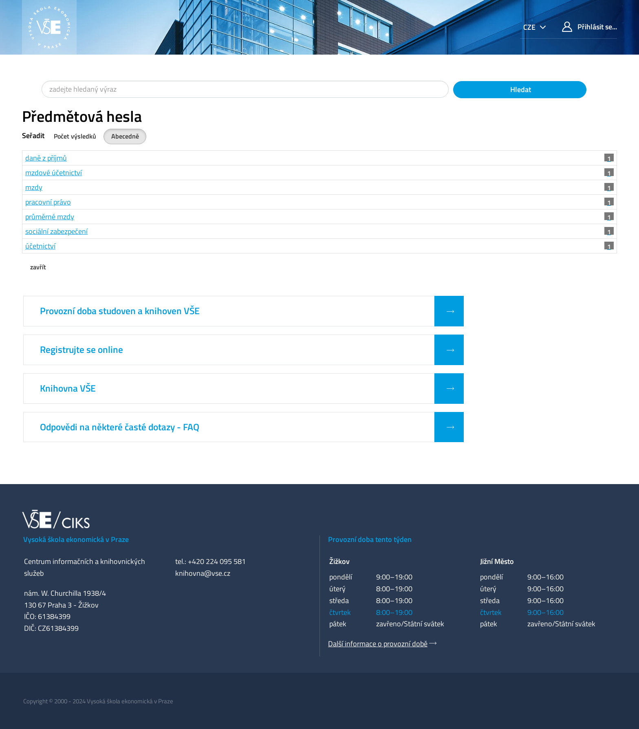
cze (530, 27)
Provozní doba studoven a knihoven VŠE (120, 311)
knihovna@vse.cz (202, 573)
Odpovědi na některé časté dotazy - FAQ (119, 427)
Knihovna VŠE (68, 388)
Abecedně (125, 136)
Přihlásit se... (589, 26)
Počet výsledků (75, 136)
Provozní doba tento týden (370, 539)
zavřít (38, 267)
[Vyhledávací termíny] (245, 89)
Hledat (520, 89)
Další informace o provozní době (377, 643)
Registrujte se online (81, 350)
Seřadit (33, 135)
